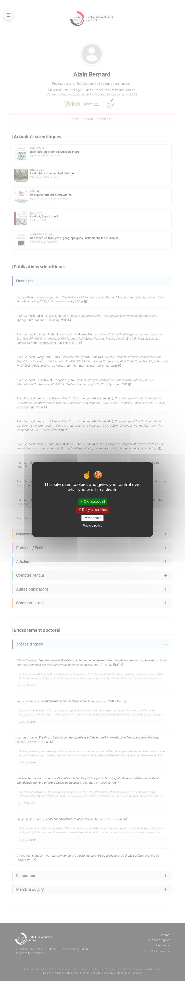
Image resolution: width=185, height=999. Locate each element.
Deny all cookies (92, 510)
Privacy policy (92, 525)
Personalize (92, 518)
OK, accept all (92, 501)
